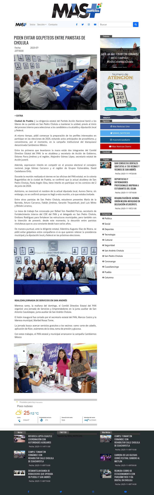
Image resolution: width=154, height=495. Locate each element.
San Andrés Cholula (114, 250)
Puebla (108, 272)
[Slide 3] (125, 67)
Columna (109, 277)
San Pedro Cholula (114, 256)
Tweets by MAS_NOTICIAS (69, 435)
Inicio (32, 24)
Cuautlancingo (112, 266)
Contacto (52, 24)
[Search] (115, 24)
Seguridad (110, 245)
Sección (41, 24)
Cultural (108, 239)
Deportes (109, 229)
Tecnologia (110, 234)
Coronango (110, 261)
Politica (108, 218)
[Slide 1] (115, 67)
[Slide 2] (120, 67)
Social (107, 223)
